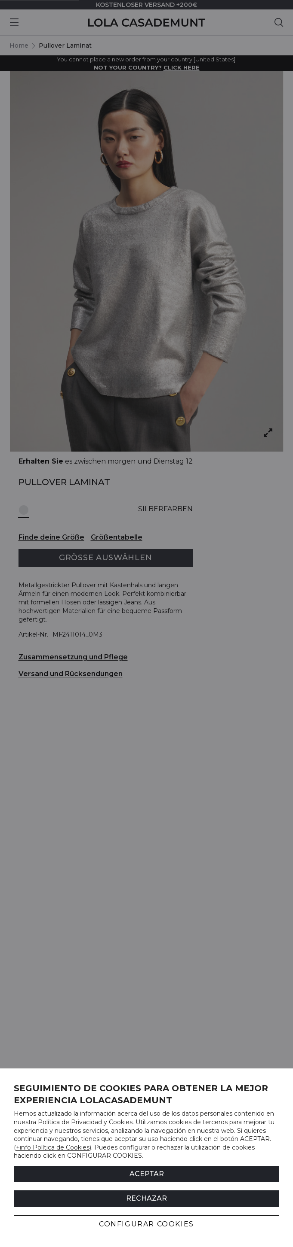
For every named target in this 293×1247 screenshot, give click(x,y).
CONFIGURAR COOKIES (146, 1224)
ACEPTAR (147, 1174)
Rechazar (146, 1198)
